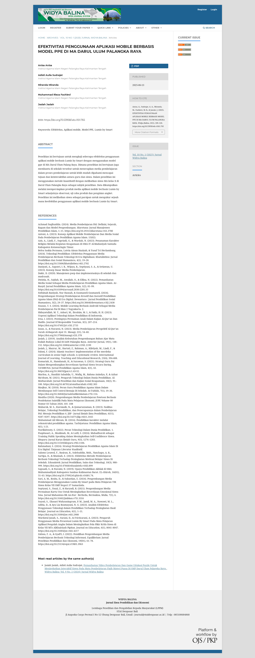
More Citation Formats (146, 132)
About (140, 27)
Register (55, 27)
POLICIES (123, 27)
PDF (136, 66)
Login (41, 27)
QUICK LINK (104, 27)
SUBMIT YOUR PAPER (78, 27)
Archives (52, 37)
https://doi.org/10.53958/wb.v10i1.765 (64, 119)
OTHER (155, 27)
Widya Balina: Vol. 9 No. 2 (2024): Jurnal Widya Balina (74, 571)
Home (41, 37)
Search (209, 27)
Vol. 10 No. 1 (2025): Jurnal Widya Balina (83, 37)
